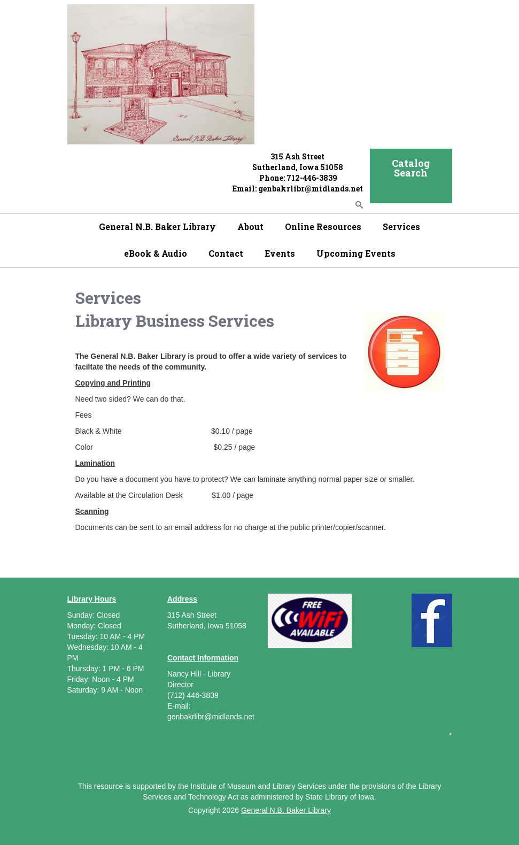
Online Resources (323, 226)
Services (401, 226)
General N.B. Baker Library (157, 226)
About (250, 226)
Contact (225, 253)
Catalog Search (411, 168)
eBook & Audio (155, 253)
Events (280, 253)
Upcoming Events (356, 253)
